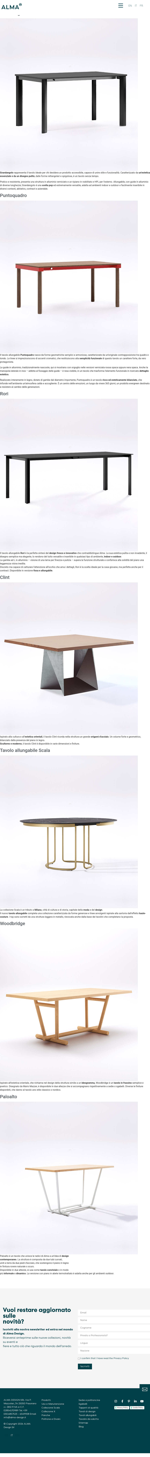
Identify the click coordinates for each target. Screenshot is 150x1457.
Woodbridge (12, 923)
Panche (45, 1415)
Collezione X (48, 1411)
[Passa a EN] (130, 6)
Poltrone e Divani (50, 1419)
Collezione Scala (50, 1407)
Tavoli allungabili (87, 1415)
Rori (4, 393)
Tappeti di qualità (88, 1407)
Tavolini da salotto (89, 1419)
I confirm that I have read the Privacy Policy (104, 1358)
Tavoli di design (87, 1411)
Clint (5, 577)
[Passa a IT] (135, 6)
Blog (81, 1426)
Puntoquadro (13, 195)
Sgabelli (83, 1404)
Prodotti (46, 1400)
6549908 (24, 1414)
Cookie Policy (138, 1407)
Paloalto (8, 1096)
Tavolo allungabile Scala (25, 750)
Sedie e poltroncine (89, 1400)
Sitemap (83, 1423)
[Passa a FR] (141, 6)
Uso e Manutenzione (52, 1404)
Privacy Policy (122, 1407)
